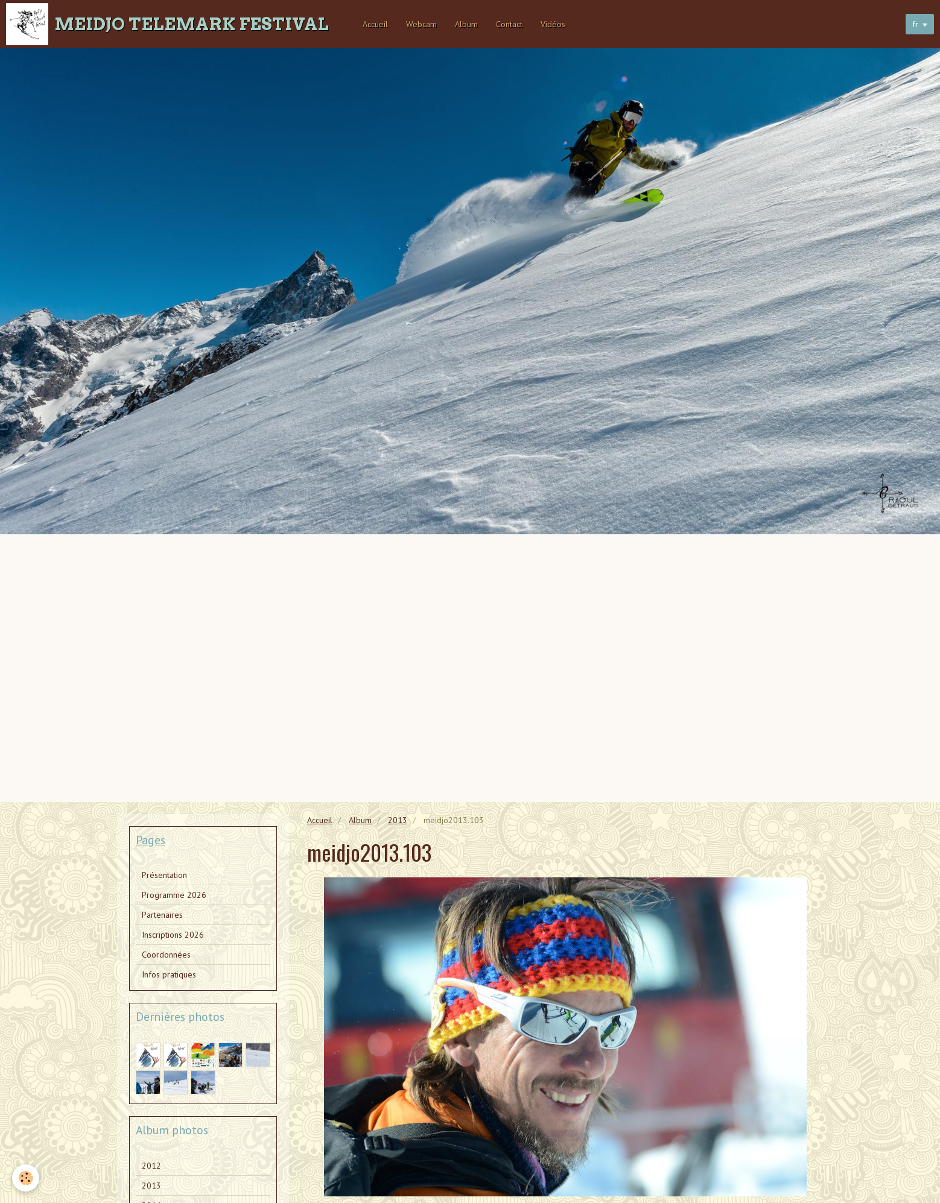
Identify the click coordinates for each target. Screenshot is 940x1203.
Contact (509, 24)
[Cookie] (25, 1178)
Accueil (375, 24)
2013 (397, 820)
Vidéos (553, 24)
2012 (151, 1165)
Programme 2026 (174, 894)
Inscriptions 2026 (173, 934)
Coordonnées (166, 954)
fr (915, 24)
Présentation (164, 875)
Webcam (421, 24)
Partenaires (162, 914)
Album (466, 24)
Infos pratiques (169, 974)
